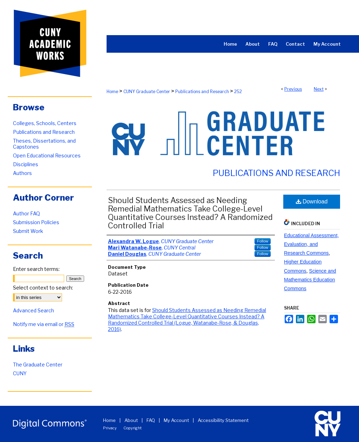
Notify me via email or (43, 324)
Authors (22, 173)
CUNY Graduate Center (146, 91)
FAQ (151, 420)
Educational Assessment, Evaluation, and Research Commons (311, 244)
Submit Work (28, 231)
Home (112, 91)
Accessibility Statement (223, 420)
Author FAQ (26, 213)
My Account (176, 420)
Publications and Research (202, 91)
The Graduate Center (37, 365)
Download (312, 201)
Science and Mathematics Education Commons (310, 279)
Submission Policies (36, 222)
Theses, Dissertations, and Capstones (44, 144)
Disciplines (25, 164)
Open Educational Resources (47, 155)
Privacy (110, 427)
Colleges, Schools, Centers (44, 123)
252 (238, 91)
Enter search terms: (36, 269)
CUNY (20, 373)
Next (319, 89)
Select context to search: (43, 288)
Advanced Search (33, 310)
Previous (293, 89)
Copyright (132, 427)
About (131, 420)
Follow (262, 241)
